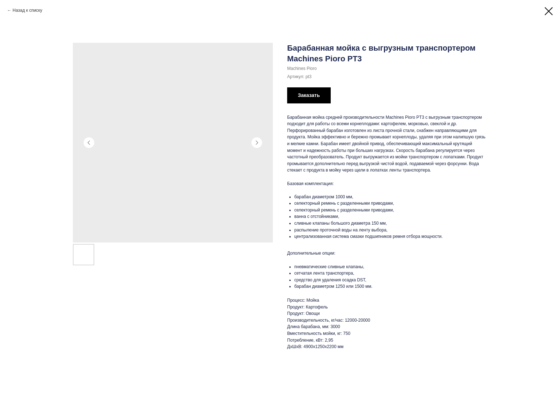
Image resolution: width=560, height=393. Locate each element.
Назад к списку (27, 10)
